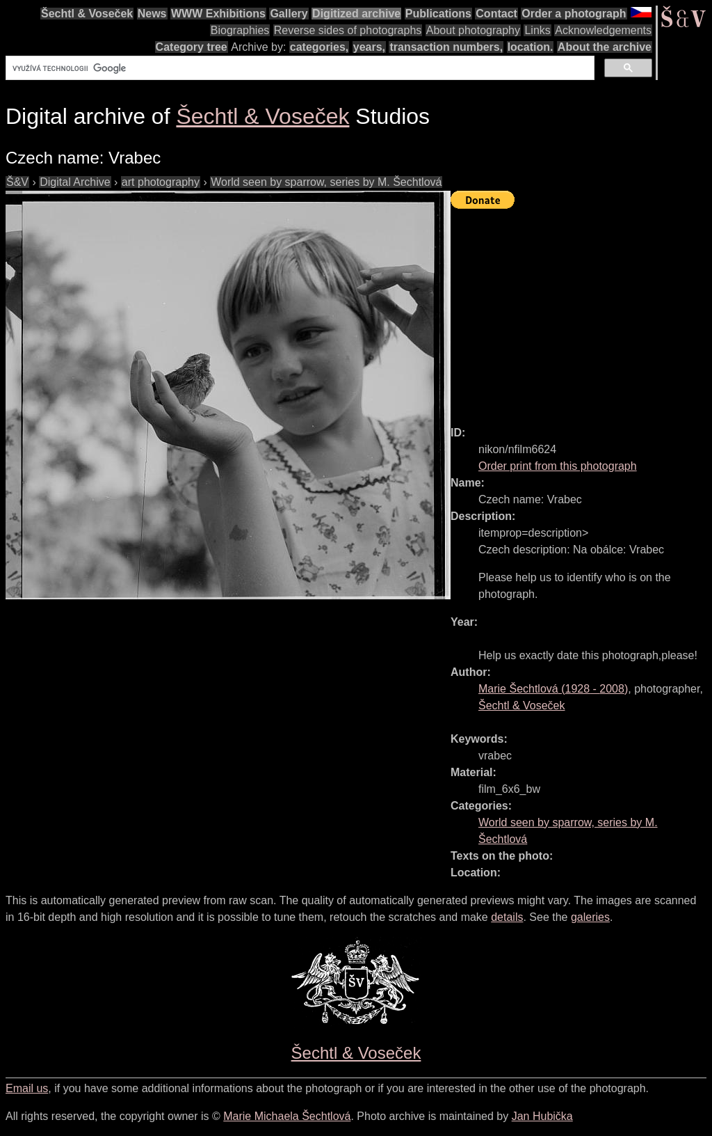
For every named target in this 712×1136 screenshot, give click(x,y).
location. (530, 47)
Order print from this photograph (557, 466)
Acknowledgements (603, 30)
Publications (438, 13)
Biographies (240, 30)
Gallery (288, 13)
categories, (319, 47)
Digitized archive (356, 13)
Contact (496, 13)
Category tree (191, 47)
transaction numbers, (446, 47)
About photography (473, 30)
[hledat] (299, 68)
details (507, 917)
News (152, 13)
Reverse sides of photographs (348, 30)
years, (369, 47)
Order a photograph (573, 13)
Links (537, 30)
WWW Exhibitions (218, 13)
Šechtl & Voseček (87, 13)
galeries (590, 917)
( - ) (553, 689)
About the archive (605, 47)
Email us (27, 1088)
